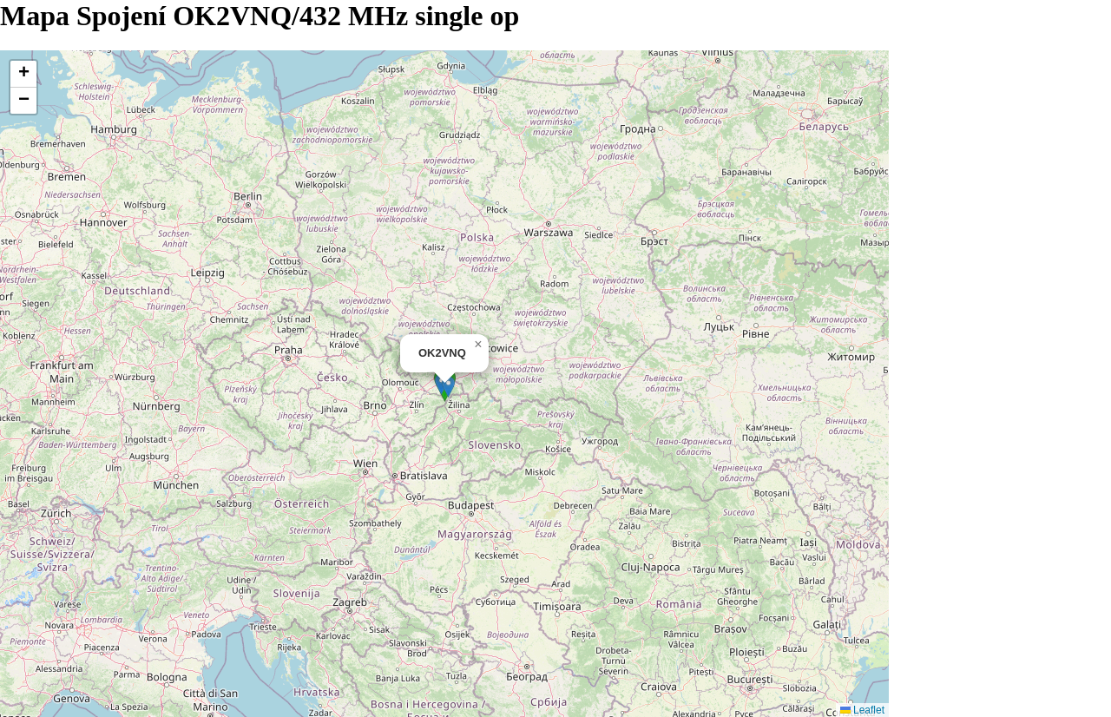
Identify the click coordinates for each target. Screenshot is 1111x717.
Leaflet (862, 710)
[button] (448, 387)
